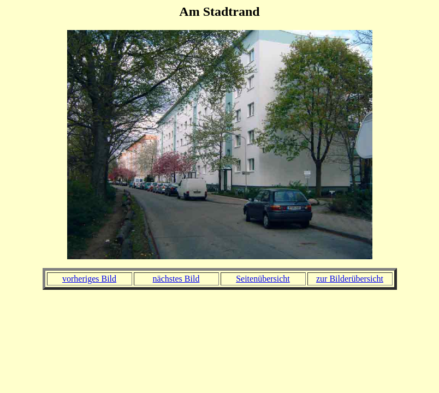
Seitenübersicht (263, 278)
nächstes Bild (176, 278)
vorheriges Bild (89, 278)
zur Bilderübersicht (349, 278)
